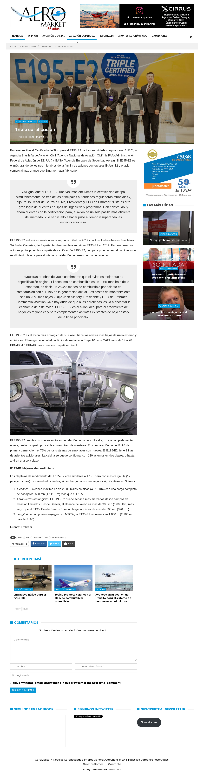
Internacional (58, 537)
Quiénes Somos (93, 764)
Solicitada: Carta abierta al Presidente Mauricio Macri (169, 276)
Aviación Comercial (82, 35)
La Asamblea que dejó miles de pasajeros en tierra (168, 313)
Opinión (33, 35)
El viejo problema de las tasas (169, 240)
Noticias (17, 35)
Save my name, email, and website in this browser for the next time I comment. (67, 683)
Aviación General (53, 35)
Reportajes (106, 35)
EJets (28, 537)
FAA (46, 537)
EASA (20, 537)
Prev (17, 609)
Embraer (38, 537)
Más (174, 35)
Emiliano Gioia (115, 769)
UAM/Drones (159, 35)
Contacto (114, 764)
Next (26, 609)
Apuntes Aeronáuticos (132, 35)
